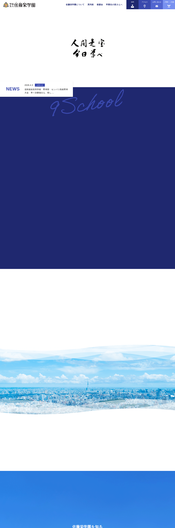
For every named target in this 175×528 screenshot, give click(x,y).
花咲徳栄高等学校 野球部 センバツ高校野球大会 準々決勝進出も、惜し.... (46, 91)
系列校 (91, 5)
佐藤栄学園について (75, 5)
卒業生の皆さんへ (114, 5)
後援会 (100, 5)
